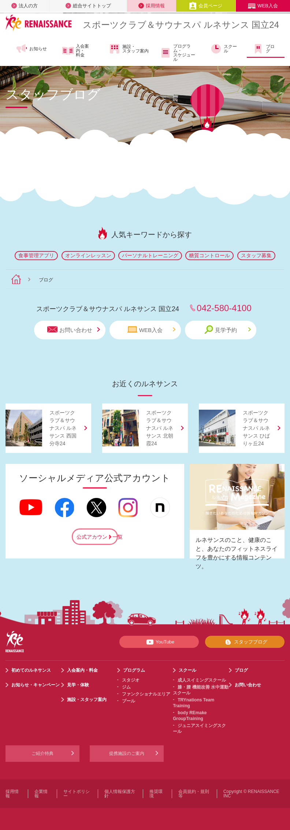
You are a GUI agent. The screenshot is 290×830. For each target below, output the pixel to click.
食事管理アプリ (36, 255)
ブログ (263, 49)
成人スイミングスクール (202, 680)
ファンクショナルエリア (146, 694)
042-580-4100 (224, 308)
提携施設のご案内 (126, 753)
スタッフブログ (244, 642)
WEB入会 (263, 5)
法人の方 (24, 5)
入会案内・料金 (75, 51)
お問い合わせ (73, 329)
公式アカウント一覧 (97, 537)
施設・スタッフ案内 (129, 49)
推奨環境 (156, 793)
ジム (126, 687)
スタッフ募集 (256, 255)
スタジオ (131, 680)
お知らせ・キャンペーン (35, 684)
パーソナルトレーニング (150, 255)
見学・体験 (78, 684)
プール (128, 701)
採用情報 (151, 5)
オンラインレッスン (88, 255)
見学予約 (227, 329)
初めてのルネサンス (31, 670)
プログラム (134, 670)
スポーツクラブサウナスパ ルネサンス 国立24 (181, 25)
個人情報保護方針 (119, 793)
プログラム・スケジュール (177, 53)
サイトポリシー (76, 793)
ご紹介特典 (42, 753)
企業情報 (41, 793)
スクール (223, 49)
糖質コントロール (209, 255)
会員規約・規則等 (193, 793)
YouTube (159, 642)
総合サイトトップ (88, 5)
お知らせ (31, 49)
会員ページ (205, 6)
